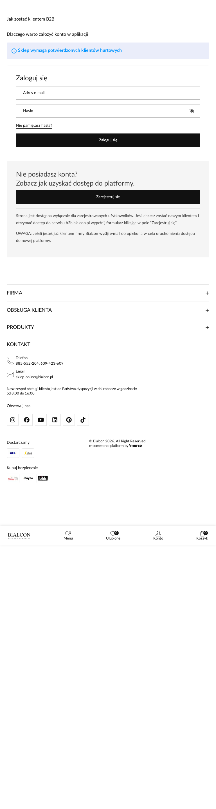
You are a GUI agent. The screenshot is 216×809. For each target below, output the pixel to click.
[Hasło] (105, 111)
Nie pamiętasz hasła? (34, 126)
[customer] (158, 536)
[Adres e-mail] (108, 93)
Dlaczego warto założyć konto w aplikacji (47, 34)
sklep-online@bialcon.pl (34, 377)
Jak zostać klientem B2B (30, 19)
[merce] (135, 446)
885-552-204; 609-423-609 (40, 364)
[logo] (19, 535)
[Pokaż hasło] (191, 111)
